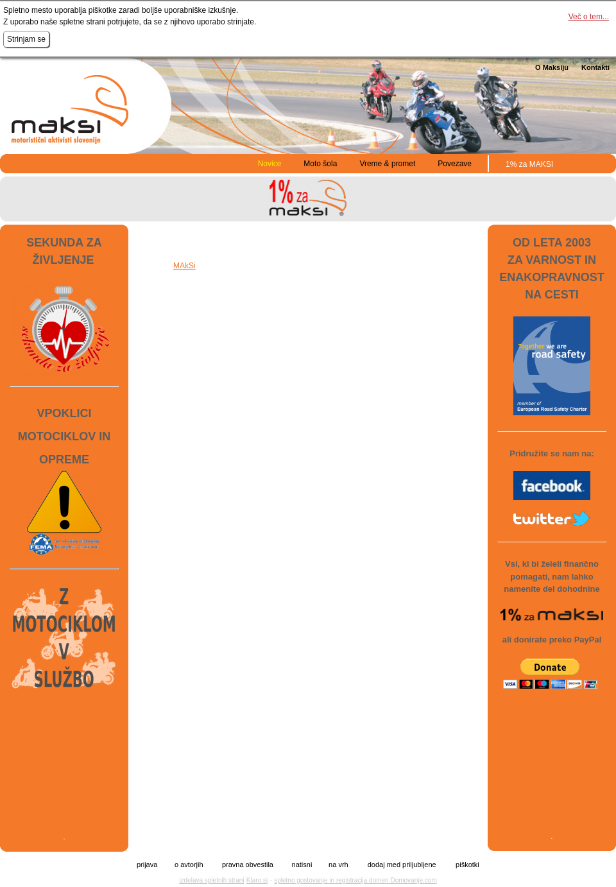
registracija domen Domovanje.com (386, 880)
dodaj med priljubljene (402, 864)
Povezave (455, 164)
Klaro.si (257, 880)
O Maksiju (552, 67)
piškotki (467, 864)
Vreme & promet (387, 164)
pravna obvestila (247, 864)
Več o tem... (589, 16)
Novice (270, 164)
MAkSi (184, 265)
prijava (147, 864)
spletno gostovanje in (305, 880)
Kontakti (595, 67)
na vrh (338, 864)
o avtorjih (189, 864)
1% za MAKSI (529, 164)
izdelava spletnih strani (211, 880)
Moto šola (320, 164)
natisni (302, 864)
